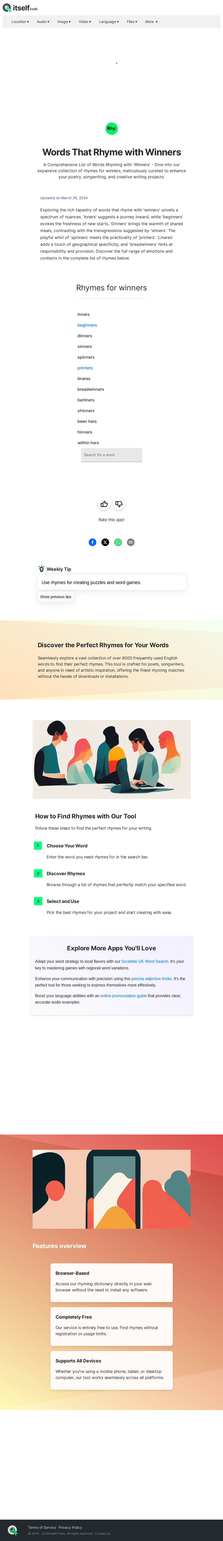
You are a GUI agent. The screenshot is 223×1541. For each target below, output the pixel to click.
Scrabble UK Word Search (145, 961)
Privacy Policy (70, 1527)
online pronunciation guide (123, 996)
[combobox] (111, 455)
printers (85, 367)
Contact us (102, 1533)
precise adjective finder (152, 979)
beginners (87, 325)
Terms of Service (42, 1527)
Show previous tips (55, 596)
